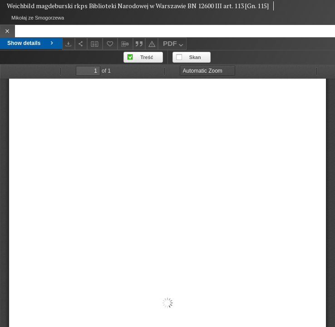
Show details (31, 43)
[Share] (81, 44)
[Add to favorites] (110, 44)
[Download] (68, 44)
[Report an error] (151, 44)
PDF (174, 45)
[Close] (7, 31)
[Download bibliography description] (125, 44)
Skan (195, 57)
